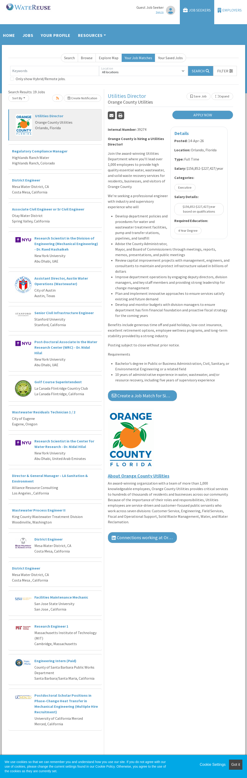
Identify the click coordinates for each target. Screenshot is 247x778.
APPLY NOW (202, 115)
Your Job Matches (138, 58)
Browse (87, 58)
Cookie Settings (213, 764)
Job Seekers (197, 10)
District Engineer (26, 180)
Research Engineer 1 (51, 626)
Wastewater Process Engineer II (39, 510)
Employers (230, 10)
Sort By (17, 98)
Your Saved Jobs (170, 58)
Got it (235, 764)
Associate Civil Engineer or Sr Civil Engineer (48, 209)
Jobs (28, 35)
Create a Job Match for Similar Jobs (144, 395)
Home (9, 35)
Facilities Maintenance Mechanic (61, 597)
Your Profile (55, 35)
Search (69, 58)
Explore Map (108, 58)
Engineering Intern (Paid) (55, 660)
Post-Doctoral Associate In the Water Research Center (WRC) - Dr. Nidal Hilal (65, 347)
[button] (225, 71)
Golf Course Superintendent (58, 382)
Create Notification (82, 98)
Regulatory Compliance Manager (39, 151)
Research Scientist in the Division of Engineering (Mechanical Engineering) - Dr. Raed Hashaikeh (66, 244)
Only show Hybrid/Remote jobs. (41, 78)
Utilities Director (49, 116)
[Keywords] (54, 71)
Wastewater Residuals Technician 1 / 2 (43, 412)
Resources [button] (90, 35)
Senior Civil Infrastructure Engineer (64, 312)
